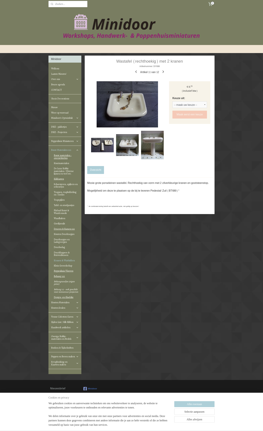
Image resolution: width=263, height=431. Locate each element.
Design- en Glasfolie (63, 297)
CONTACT (56, 90)
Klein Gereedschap (63, 265)
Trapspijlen (59, 199)
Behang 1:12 (59, 276)
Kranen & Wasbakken (64, 260)
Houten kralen (65, 307)
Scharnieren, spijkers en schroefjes (66, 185)
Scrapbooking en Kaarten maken (65, 363)
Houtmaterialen (61, 163)
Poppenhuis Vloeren (63, 271)
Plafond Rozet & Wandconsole (61, 212)
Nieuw (54, 107)
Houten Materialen (65, 302)
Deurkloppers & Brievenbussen (62, 254)
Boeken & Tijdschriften (62, 347)
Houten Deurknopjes (64, 234)
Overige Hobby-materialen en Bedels (65, 338)
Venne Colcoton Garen (65, 316)
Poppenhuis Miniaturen (65, 141)
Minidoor (90, 389)
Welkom (55, 68)
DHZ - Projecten (65, 132)
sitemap (119, 424)
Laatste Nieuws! (58, 74)
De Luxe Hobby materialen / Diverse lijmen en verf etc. (64, 171)
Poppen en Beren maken (65, 356)
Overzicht (95, 169)
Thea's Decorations (60, 98)
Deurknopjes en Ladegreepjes (62, 241)
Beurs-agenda (58, 84)
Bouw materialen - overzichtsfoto (63, 157)
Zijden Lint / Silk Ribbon (65, 322)
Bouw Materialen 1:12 (65, 150)
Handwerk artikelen (65, 327)
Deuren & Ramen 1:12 (64, 229)
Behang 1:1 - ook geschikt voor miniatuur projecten (66, 290)
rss (125, 424)
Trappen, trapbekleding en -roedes (65, 193)
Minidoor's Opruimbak (65, 118)
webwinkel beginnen (136, 424)
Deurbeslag (59, 247)
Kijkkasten (59, 178)
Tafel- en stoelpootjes (64, 205)
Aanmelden (59, 407)
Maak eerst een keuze (190, 114)
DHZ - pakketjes (65, 126)
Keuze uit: (178, 98)
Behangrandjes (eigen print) (64, 283)
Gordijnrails (59, 223)
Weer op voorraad (59, 112)
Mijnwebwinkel (162, 424)
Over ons (65, 79)
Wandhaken (59, 218)
